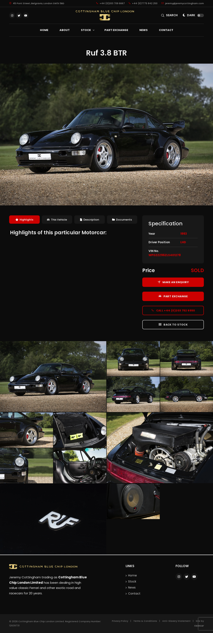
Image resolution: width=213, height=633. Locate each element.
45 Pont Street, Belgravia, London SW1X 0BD (36, 3)
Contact (134, 593)
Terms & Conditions (145, 621)
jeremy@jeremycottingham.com (182, 3)
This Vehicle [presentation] (57, 220)
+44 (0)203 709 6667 (110, 3)
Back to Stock (173, 324)
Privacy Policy (120, 621)
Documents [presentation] (122, 220)
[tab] (24, 219)
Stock (132, 581)
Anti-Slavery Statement (176, 621)
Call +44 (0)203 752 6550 (173, 310)
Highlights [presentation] (24, 220)
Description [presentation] (89, 220)
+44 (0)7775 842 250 (143, 3)
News (132, 587)
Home (132, 575)
